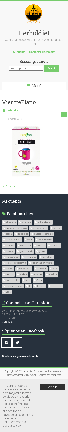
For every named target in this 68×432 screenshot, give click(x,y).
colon (29, 239)
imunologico (25, 268)
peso (27, 280)
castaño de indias (43, 233)
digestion (55, 245)
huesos (9, 268)
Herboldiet (34, 33)
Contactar (7, 321)
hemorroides (12, 257)
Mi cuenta (11, 201)
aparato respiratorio (16, 228)
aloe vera (26, 222)
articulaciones (40, 228)
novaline (52, 274)
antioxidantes (44, 222)
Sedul (39, 280)
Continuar (52, 387)
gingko (42, 251)
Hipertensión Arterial (42, 262)
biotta (9, 233)
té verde (41, 286)
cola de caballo (13, 239)
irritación (41, 268)
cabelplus (23, 233)
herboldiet (47, 257)
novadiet (38, 274)
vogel (8, 291)
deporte (41, 245)
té (30, 286)
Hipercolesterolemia (16, 262)
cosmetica (25, 245)
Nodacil (23, 274)
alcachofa (11, 222)
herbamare (30, 257)
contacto (10, 245)
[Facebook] (7, 342)
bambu (57, 228)
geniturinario (26, 251)
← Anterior (9, 186)
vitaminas (56, 286)
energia (10, 251)
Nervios (9, 274)
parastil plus (12, 280)
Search (52, 68)
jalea (55, 268)
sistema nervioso (14, 286)
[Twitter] (18, 342)
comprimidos (45, 239)
